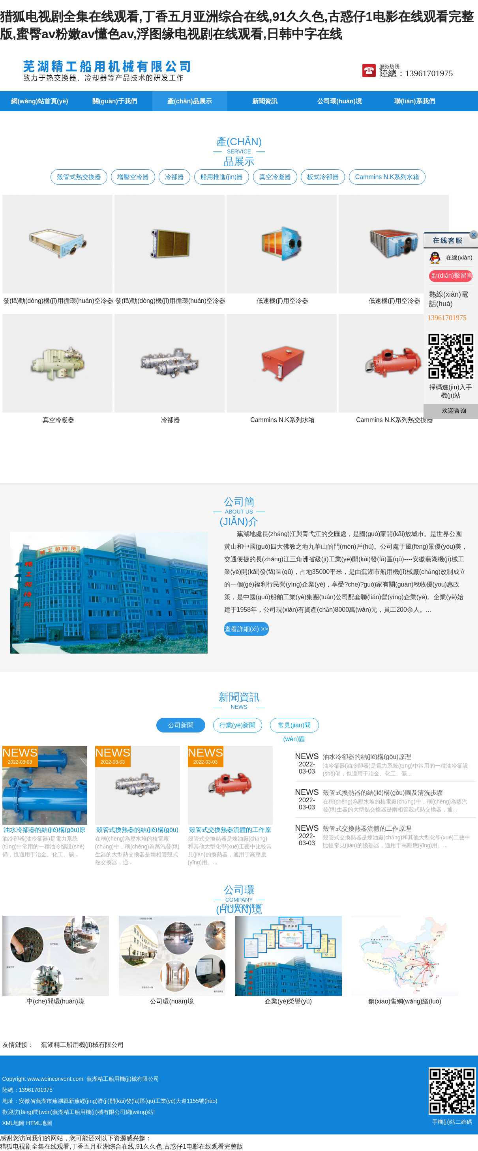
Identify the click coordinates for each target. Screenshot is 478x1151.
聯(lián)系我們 (414, 101)
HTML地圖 (39, 1123)
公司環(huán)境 (339, 101)
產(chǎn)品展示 (189, 101)
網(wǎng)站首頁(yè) (39, 101)
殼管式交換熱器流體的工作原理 (367, 828)
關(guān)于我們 (114, 101)
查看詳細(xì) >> (246, 629)
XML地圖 (13, 1123)
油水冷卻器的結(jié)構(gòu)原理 (367, 756)
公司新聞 (180, 725)
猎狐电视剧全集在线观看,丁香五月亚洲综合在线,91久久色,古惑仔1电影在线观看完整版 (121, 1146)
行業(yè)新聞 (237, 725)
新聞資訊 (264, 101)
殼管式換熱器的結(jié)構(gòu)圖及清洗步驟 (383, 792)
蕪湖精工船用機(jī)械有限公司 (82, 1044)
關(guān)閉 (473, 234)
